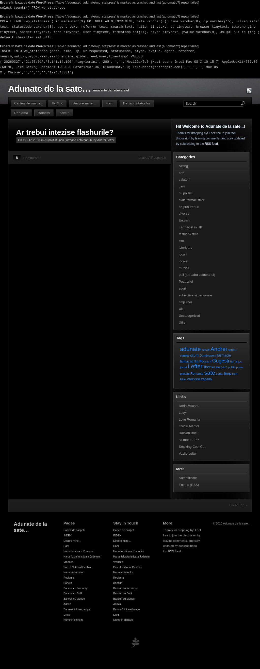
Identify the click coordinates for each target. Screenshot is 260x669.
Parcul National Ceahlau (77, 567)
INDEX (57, 103)
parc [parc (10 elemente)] (224, 367)
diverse (184, 213)
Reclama (21, 113)
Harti (109, 103)
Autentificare (188, 478)
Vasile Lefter (188, 453)
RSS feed (211, 144)
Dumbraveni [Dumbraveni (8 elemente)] (208, 355)
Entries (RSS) (189, 485)
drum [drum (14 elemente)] (194, 355)
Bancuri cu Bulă (72, 593)
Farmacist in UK (190, 227)
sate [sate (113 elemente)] (209, 372)
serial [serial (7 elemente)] (219, 373)
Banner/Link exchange (76, 609)
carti (182, 186)
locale (183, 261)
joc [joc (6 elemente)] (240, 361)
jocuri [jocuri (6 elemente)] (183, 367)
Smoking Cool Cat (192, 447)
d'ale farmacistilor (191, 200)
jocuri (183, 254)
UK (181, 309)
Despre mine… (84, 103)
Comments (31, 158)
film (181, 241)
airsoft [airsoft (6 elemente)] (205, 350)
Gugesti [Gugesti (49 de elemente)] (220, 360)
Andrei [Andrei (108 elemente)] (218, 349)
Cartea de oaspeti (28, 103)
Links (66, 614)
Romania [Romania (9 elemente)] (196, 373)
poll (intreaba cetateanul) (75, 139)
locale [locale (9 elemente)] (216, 367)
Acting (183, 166)
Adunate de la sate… (49, 89)
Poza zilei (186, 281)
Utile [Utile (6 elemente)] (183, 379)
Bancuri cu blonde (74, 598)
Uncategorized (189, 315)
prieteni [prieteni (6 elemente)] (184, 373)
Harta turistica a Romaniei (78, 551)
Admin (65, 113)
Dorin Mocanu (189, 406)
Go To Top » (238, 505)
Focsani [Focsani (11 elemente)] (205, 361)
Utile (182, 322)
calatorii (184, 179)
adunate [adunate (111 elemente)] (190, 349)
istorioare (185, 247)
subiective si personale (195, 295)
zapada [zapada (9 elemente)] (206, 379)
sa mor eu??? (189, 440)
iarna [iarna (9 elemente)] (233, 361)
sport (182, 288)
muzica (184, 268)
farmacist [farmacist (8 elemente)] (186, 361)
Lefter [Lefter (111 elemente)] (195, 366)
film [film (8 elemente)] (195, 361)
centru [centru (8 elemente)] (232, 350)
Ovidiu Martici (189, 426)
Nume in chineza (73, 619)
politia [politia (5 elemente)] (231, 367)
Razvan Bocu (188, 433)
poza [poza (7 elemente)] (239, 367)
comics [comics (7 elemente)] (184, 355)
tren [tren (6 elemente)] (234, 373)
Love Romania (189, 419)
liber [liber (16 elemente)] (206, 367)
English (184, 220)
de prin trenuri (189, 207)
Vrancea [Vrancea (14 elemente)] (193, 379)
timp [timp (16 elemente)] (227, 373)
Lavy (182, 413)
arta (181, 173)
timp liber (185, 302)
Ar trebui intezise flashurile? (64, 132)
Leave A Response (152, 158)
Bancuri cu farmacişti (75, 588)
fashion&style (188, 234)
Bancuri (44, 113)
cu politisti (50, 139)
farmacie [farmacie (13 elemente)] (224, 355)
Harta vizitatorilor (136, 103)
